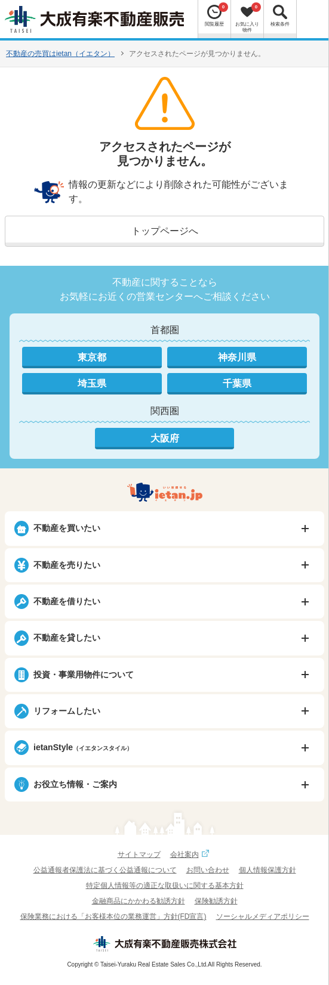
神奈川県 (237, 357)
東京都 (92, 357)
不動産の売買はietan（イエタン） (60, 53)
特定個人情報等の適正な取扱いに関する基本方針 (165, 885)
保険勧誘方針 (216, 901)
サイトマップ (139, 854)
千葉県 (237, 383)
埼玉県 (92, 383)
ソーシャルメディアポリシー (262, 916)
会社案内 (191, 854)
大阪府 (164, 438)
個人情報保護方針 (267, 870)
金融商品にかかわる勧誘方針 (138, 901)
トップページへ (164, 231)
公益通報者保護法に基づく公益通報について (105, 870)
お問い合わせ (207, 870)
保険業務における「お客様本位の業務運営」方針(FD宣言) (113, 916)
